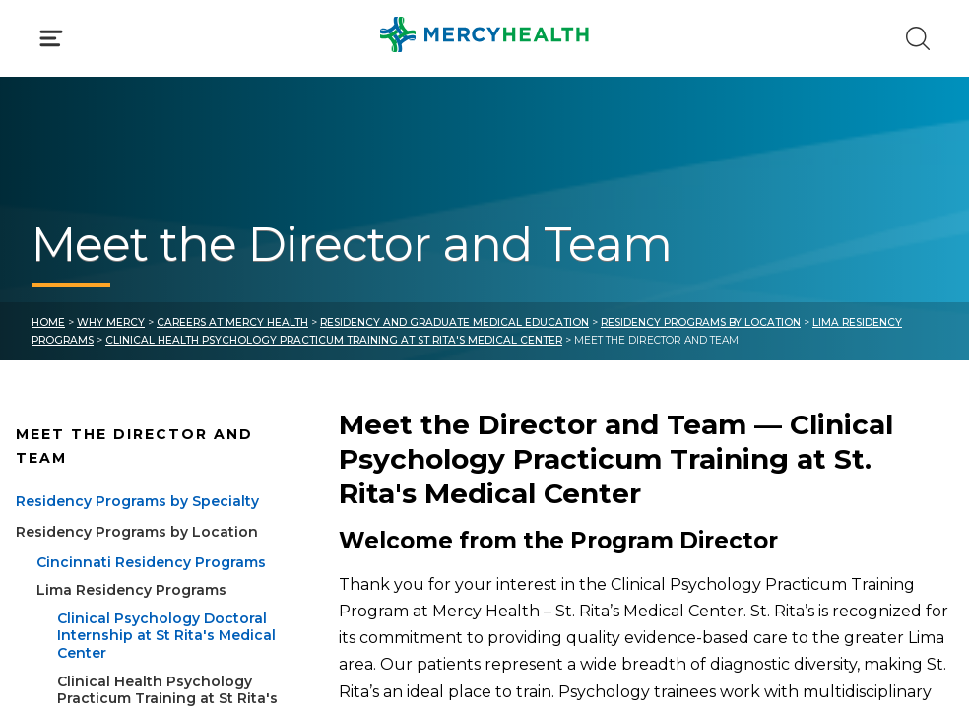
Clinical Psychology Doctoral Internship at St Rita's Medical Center (166, 636)
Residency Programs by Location (701, 322)
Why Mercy (111, 322)
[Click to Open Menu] (51, 38)
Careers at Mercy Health (232, 322)
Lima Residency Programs (131, 590)
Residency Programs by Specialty (137, 501)
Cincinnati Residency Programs (151, 562)
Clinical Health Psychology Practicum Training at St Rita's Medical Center (333, 340)
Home (48, 322)
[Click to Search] (917, 38)
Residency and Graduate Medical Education (454, 322)
